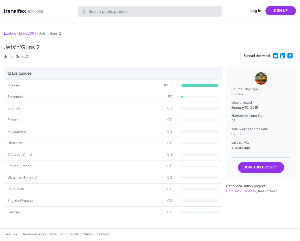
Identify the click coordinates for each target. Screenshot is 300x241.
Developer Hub (34, 234)
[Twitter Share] (275, 55)
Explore (10, 33)
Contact (103, 234)
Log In (255, 10)
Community (70, 234)
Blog (53, 234)
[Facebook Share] (290, 55)
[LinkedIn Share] (282, 55)
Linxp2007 (27, 33)
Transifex (10, 234)
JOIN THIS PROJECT (261, 167)
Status (88, 234)
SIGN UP (281, 10)
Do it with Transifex (241, 191)
